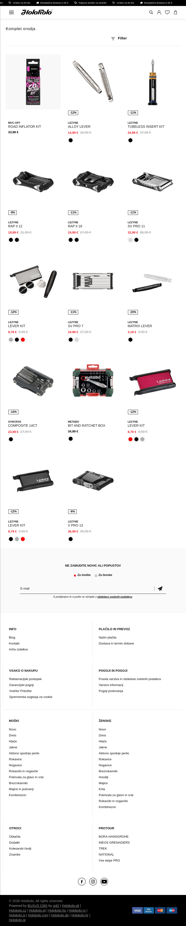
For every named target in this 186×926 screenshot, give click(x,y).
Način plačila (107, 637)
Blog (12, 637)
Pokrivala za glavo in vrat (26, 777)
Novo (12, 729)
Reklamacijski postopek (25, 679)
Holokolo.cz (17, 910)
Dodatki (14, 842)
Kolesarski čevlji (20, 848)
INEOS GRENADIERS (114, 842)
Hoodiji (103, 777)
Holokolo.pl (37, 910)
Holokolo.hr (79, 915)
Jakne (13, 747)
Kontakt (14, 643)
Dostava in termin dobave (116, 643)
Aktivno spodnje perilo (24, 753)
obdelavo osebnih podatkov (114, 596)
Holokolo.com (38, 915)
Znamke (14, 854)
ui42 (56, 906)
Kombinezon (17, 795)
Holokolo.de (60, 915)
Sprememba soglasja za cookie (30, 697)
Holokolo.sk (70, 906)
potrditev (160, 588)
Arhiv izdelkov (18, 649)
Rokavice (15, 759)
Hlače (13, 741)
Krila (102, 789)
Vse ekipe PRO (109, 860)
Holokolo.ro (77, 910)
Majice (103, 783)
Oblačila (14, 836)
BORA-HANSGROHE (114, 836)
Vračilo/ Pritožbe (20, 691)
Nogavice (15, 765)
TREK (103, 848)
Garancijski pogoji (21, 685)
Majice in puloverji (21, 789)
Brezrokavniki (18, 783)
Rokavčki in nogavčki (23, 771)
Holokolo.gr (17, 920)
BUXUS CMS (37, 906)
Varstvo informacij (111, 685)
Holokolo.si (17, 915)
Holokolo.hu (57, 910)
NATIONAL (106, 854)
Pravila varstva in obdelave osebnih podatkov (130, 679)
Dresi (12, 735)
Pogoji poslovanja (111, 691)
